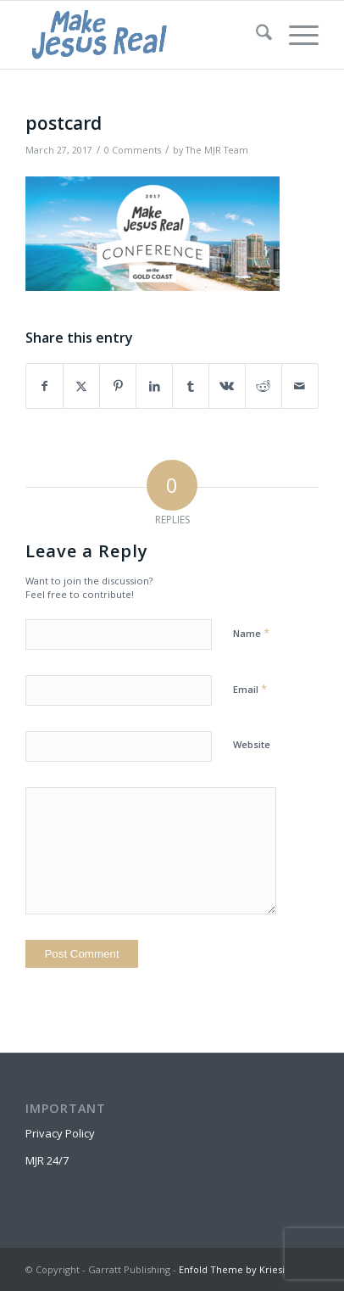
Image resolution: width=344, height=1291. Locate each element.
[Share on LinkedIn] (154, 386)
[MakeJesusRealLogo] (142, 35)
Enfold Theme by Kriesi (232, 1269)
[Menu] (295, 35)
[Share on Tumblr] (190, 386)
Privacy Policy (60, 1133)
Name (251, 632)
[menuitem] (255, 35)
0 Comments (132, 150)
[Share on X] (81, 386)
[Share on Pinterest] (118, 386)
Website (251, 744)
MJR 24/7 (47, 1160)
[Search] (255, 35)
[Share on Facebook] (44, 386)
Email (250, 688)
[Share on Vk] (227, 386)
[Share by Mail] (300, 386)
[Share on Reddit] (263, 386)
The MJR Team (217, 150)
